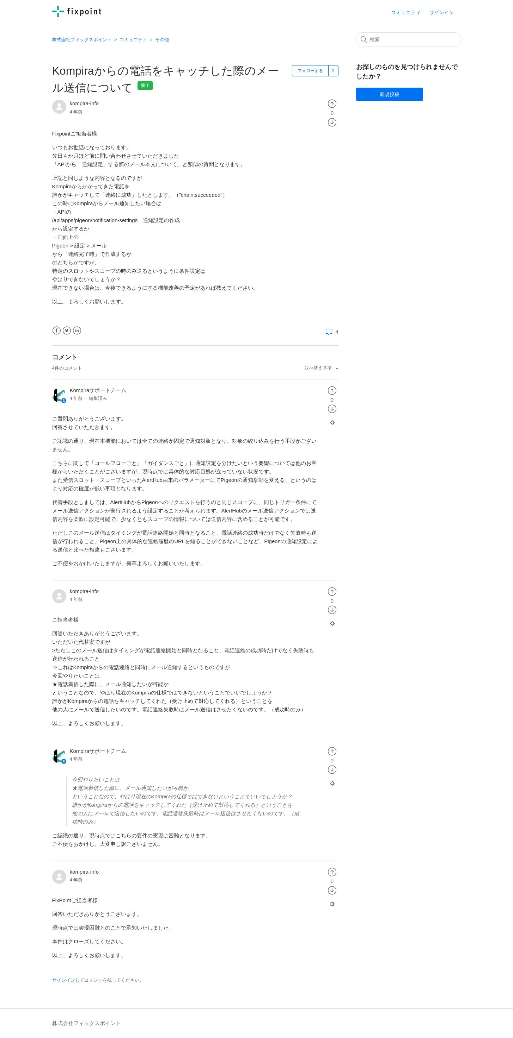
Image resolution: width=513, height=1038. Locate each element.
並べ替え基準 (318, 368)
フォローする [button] (310, 70)
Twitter (66, 330)
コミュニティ (406, 12)
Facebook (56, 330)
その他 (162, 39)
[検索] (408, 39)
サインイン (63, 980)
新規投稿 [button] (389, 94)
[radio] (332, 103)
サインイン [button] (441, 12)
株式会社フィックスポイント (82, 39)
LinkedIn (77, 330)
